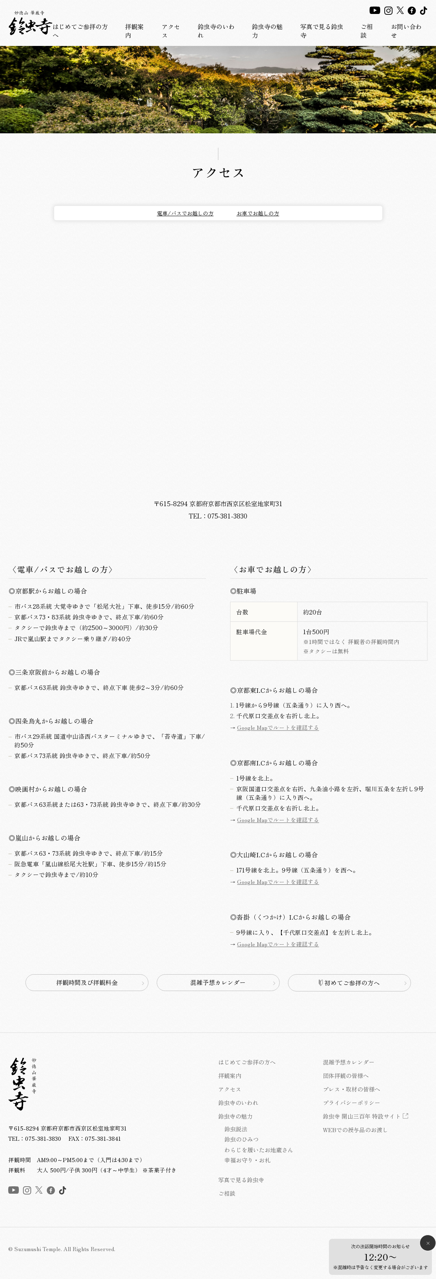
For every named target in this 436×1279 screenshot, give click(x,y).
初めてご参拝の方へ (349, 982)
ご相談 (367, 30)
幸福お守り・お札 (247, 1160)
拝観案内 (134, 30)
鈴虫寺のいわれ (216, 30)
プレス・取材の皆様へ (351, 1089)
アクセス (171, 30)
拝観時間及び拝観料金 (87, 982)
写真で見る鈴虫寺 (321, 30)
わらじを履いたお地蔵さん (258, 1150)
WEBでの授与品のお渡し (355, 1130)
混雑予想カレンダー (218, 982)
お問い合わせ (406, 30)
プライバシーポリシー (351, 1103)
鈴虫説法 (235, 1129)
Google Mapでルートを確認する (277, 729)
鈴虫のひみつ (241, 1139)
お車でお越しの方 (258, 213)
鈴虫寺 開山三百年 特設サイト (362, 1116)
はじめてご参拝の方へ (80, 30)
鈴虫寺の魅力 (267, 30)
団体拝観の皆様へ (346, 1075)
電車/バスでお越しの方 (185, 213)
